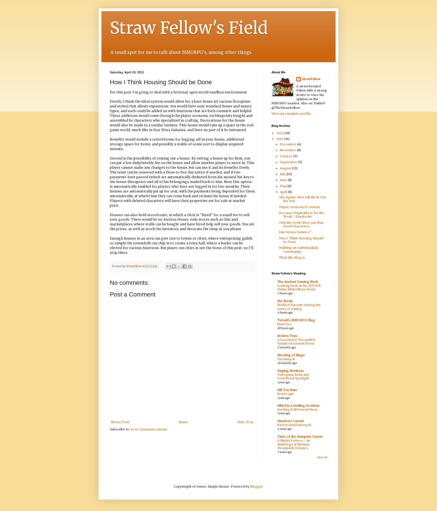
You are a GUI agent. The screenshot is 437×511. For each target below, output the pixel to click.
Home (183, 422)
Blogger (256, 486)
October (286, 156)
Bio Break (285, 301)
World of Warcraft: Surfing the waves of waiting (299, 307)
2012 (280, 133)
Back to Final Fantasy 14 (294, 425)
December (288, 144)
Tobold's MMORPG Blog (296, 320)
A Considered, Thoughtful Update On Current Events (296, 342)
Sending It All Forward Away (297, 409)
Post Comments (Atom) (149, 429)
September (289, 162)
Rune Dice (284, 324)
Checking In (286, 359)
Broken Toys (287, 336)
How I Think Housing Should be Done (301, 240)
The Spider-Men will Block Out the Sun (302, 199)
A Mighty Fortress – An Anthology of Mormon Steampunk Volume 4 (293, 444)
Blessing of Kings (291, 355)
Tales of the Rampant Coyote (300, 436)
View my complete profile (291, 113)
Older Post (245, 422)
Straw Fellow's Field (189, 27)
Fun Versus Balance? (295, 232)
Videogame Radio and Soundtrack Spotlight (293, 376)
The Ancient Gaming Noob (297, 282)
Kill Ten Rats (287, 390)
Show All (322, 457)
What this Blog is (292, 257)
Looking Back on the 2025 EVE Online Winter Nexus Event (299, 287)
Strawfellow (311, 79)
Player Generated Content (299, 207)
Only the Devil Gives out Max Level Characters (301, 224)
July (283, 174)
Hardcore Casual (290, 421)
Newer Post (120, 422)
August (286, 168)
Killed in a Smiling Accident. (298, 406)
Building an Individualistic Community (299, 249)
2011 (280, 139)
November (288, 150)
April (284, 192)
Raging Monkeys (290, 371)
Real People (285, 394)
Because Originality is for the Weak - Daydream (301, 214)
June (284, 180)
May (283, 186)
